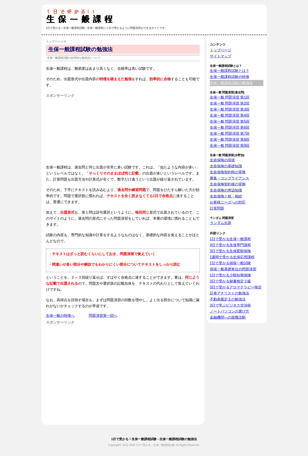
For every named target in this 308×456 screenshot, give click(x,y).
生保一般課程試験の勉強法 (231, 83)
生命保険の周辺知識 (226, 190)
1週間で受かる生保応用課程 (232, 257)
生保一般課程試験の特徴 (229, 77)
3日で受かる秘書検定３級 (230, 281)
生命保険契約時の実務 (228, 172)
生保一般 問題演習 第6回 (230, 127)
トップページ (220, 50)
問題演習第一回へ (103, 315)
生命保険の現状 (222, 160)
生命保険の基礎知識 (226, 166)
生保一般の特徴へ (60, 315)
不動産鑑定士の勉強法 (228, 299)
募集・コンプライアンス (229, 178)
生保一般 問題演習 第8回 (230, 139)
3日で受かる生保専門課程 (230, 245)
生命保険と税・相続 (226, 196)
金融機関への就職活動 (228, 317)
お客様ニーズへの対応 (228, 202)
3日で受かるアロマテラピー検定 (236, 287)
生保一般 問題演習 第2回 (230, 103)
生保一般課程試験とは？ (229, 71)
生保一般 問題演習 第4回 (230, 115)
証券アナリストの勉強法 (229, 293)
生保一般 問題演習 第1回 (230, 97)
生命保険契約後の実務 (228, 184)
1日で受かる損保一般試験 (230, 263)
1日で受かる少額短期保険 (230, 275)
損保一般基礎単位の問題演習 (233, 269)
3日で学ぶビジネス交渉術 (230, 305)
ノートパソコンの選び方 (229, 311)
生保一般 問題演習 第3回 (230, 109)
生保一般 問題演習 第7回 (230, 133)
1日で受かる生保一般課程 (230, 239)
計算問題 (217, 208)
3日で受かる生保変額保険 (230, 251)
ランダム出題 (220, 223)
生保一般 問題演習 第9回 (230, 145)
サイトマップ (220, 56)
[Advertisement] (83, 130)
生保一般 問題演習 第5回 (230, 121)
